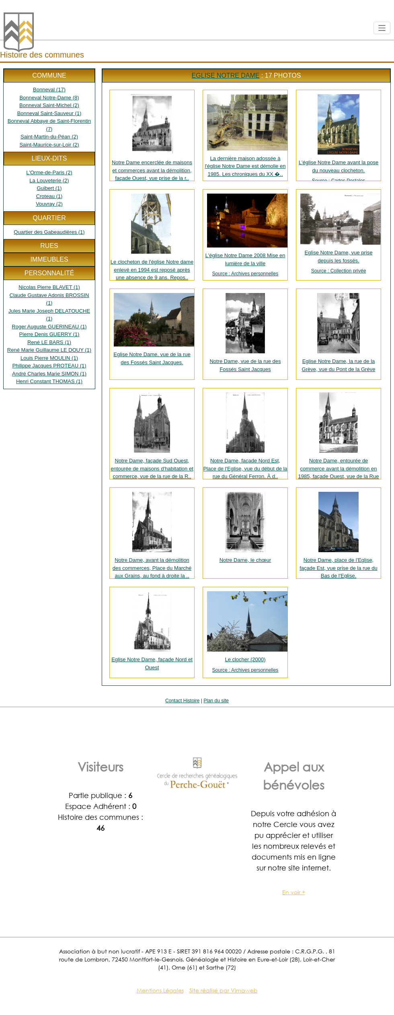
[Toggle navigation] (382, 28)
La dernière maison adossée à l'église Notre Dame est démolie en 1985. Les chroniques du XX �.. (246, 135)
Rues (49, 245)
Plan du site (216, 700)
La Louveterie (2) (49, 180)
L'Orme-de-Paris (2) (49, 172)
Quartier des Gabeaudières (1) (49, 232)
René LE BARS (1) (49, 342)
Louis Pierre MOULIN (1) (49, 358)
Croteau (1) (49, 196)
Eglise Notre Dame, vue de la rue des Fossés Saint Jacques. (153, 329)
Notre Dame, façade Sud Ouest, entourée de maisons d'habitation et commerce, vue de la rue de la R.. (152, 435)
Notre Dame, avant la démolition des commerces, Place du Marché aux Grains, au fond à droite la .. (152, 535)
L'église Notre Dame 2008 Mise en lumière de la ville (245, 235)
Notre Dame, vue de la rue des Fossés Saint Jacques (245, 332)
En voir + (293, 892)
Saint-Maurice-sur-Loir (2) (49, 145)
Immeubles (49, 259)
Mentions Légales (160, 990)
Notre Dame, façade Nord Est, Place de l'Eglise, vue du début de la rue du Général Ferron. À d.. (245, 435)
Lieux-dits (49, 158)
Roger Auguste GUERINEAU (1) (49, 327)
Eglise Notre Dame (226, 75)
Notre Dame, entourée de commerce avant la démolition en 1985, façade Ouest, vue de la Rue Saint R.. (338, 435)
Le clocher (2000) (245, 632)
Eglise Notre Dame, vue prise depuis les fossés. (338, 234)
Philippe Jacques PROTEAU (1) (49, 366)
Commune (49, 75)
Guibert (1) (49, 188)
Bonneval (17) (49, 90)
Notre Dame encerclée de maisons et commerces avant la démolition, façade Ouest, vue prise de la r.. (152, 137)
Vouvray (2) (49, 204)
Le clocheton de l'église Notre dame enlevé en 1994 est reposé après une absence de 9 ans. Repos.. (152, 237)
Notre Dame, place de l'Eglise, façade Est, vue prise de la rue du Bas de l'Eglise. (339, 535)
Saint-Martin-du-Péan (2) (49, 137)
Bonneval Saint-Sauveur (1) (49, 113)
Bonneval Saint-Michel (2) (49, 105)
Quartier (49, 218)
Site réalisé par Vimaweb (223, 990)
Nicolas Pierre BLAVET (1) (49, 287)
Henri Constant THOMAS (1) (49, 381)
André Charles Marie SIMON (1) (49, 374)
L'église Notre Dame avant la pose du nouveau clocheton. (338, 137)
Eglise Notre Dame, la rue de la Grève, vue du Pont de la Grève (339, 332)
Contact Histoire (182, 700)
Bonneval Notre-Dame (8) (49, 98)
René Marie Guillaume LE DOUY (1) (49, 350)
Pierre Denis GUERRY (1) (49, 334)
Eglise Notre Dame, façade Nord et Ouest (152, 630)
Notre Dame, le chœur (245, 527)
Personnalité (49, 273)
